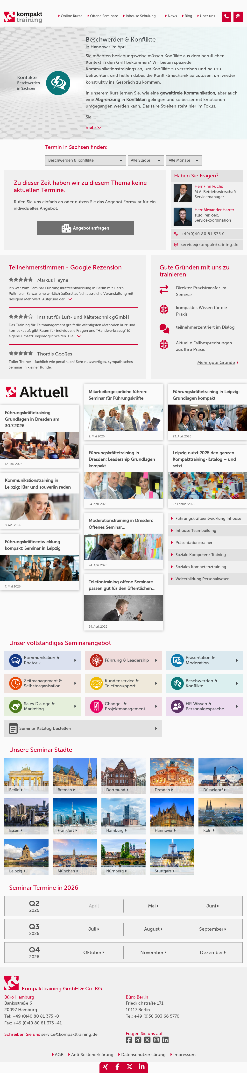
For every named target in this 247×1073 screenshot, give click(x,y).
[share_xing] (105, 1067)
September (212, 929)
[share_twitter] (130, 1067)
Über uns (206, 16)
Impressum (183, 1054)
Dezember (213, 952)
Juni (212, 906)
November (153, 952)
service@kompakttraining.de (69, 1034)
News (171, 16)
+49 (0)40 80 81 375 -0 (36, 1016)
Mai (153, 906)
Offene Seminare (102, 16)
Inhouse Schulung (139, 16)
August (153, 929)
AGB (57, 1054)
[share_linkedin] (142, 1067)
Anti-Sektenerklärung (90, 1054)
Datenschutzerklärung (142, 1054)
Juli (93, 929)
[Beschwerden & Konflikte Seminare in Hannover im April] (226, 17)
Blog (187, 16)
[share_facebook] (118, 1067)
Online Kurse (70, 16)
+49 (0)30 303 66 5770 (156, 1016)
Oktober (93, 952)
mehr (93, 127)
